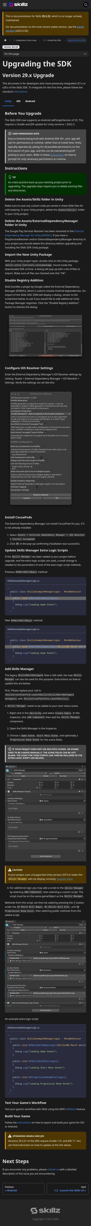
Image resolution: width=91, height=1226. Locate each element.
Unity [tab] (8, 101)
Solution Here (64, 879)
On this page (11, 54)
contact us (53, 1169)
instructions (20, 91)
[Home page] (5, 40)
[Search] (86, 4)
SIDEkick (71, 1109)
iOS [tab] (18, 101)
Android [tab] (30, 101)
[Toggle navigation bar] (4, 4)
